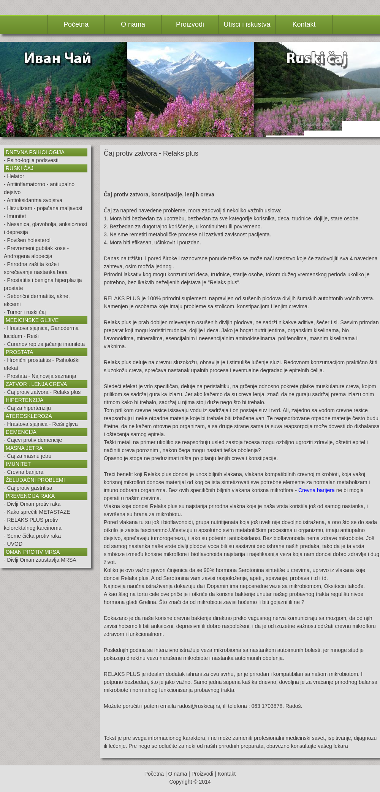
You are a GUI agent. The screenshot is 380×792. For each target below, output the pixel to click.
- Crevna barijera (23, 472)
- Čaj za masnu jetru (27, 456)
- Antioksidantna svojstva (33, 200)
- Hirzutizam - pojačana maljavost (43, 208)
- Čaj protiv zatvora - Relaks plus (42, 392)
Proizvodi (203, 774)
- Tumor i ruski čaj (25, 312)
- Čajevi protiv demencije (33, 440)
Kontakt (227, 774)
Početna (154, 774)
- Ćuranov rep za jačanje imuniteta (44, 344)
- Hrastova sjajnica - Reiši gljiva (41, 424)
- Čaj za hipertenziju (27, 408)
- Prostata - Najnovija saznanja (40, 376)
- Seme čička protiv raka (32, 536)
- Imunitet (15, 216)
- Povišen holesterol (27, 240)
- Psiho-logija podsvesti (31, 160)
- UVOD (13, 544)
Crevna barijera (316, 490)
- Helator (14, 176)
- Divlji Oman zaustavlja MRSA (40, 560)
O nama (177, 774)
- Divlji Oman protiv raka (32, 504)
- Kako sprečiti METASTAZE (37, 512)
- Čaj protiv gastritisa (28, 488)
